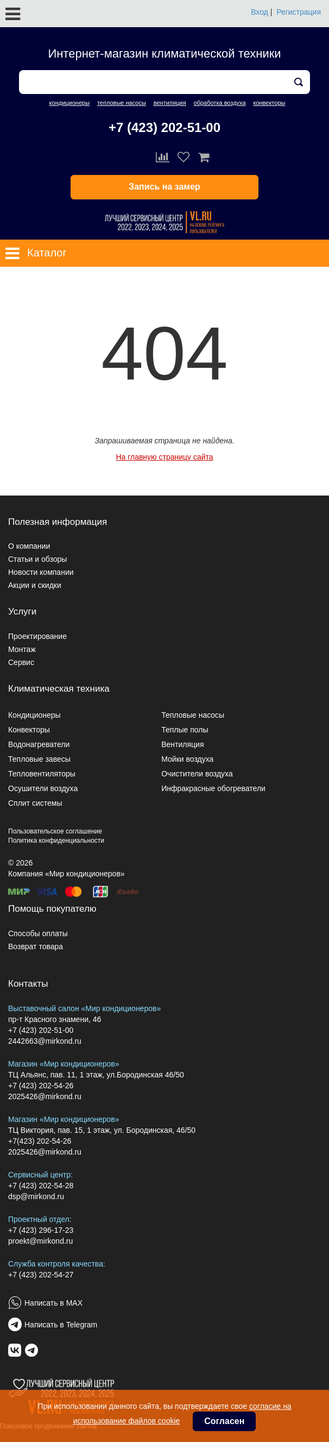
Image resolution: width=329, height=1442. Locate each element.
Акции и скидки (34, 585)
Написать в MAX (53, 1303)
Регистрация (298, 12)
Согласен (224, 1421)
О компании (29, 546)
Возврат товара (35, 946)
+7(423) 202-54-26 (39, 1141)
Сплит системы (35, 803)
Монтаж (22, 649)
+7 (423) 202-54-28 (40, 1185)
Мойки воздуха (187, 759)
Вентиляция (182, 744)
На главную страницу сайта (164, 457)
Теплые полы (184, 729)
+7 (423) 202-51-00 (164, 127)
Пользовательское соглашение (55, 831)
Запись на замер (164, 186)
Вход (259, 12)
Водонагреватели (38, 744)
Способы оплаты (38, 933)
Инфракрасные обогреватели (213, 788)
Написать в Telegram (60, 1324)
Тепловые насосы (192, 715)
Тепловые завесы (39, 759)
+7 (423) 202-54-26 (40, 1085)
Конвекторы (29, 729)
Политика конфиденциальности (56, 840)
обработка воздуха (220, 102)
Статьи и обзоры (37, 559)
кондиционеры (69, 102)
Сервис (21, 662)
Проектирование (37, 636)
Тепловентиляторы (41, 773)
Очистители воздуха (197, 773)
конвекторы (269, 102)
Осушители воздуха (43, 788)
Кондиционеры (34, 715)
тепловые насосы (121, 102)
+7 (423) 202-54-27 (40, 1274)
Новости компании (41, 572)
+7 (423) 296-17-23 (40, 1230)
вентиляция (170, 102)
